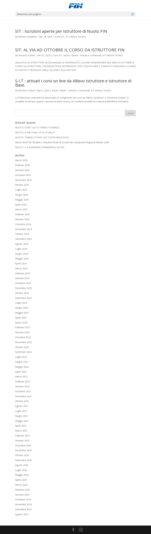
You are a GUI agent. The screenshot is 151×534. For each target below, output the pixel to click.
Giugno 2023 (21, 307)
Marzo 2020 (21, 484)
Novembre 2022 (23, 342)
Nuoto (66, 55)
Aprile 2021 (21, 425)
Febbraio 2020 (22, 489)
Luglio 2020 (21, 470)
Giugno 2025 (21, 194)
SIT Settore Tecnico (75, 36)
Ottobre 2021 (22, 401)
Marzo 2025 (21, 209)
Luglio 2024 (21, 248)
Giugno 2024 (21, 253)
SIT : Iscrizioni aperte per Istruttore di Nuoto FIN (61, 31)
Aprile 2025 (21, 204)
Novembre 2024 (23, 229)
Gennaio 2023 (22, 332)
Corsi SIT (59, 36)
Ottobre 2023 (22, 293)
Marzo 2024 (21, 268)
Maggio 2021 (22, 420)
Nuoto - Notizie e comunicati (86, 55)
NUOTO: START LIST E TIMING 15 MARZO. (37, 127)
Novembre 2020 (23, 450)
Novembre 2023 (23, 288)
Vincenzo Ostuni (26, 55)
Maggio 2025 (22, 199)
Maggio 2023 (22, 312)
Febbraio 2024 (22, 273)
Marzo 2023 (21, 322)
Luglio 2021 (21, 411)
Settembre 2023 (23, 297)
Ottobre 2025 (22, 184)
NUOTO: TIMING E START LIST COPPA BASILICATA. (42, 137)
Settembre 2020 (23, 460)
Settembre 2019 (23, 509)
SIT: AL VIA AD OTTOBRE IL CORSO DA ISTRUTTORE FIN (70, 50)
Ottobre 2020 (22, 455)
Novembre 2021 (23, 396)
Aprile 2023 (21, 317)
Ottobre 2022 (22, 347)
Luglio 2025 (21, 189)
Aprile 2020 (21, 479)
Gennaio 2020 (22, 494)
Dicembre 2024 (23, 224)
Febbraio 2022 (22, 381)
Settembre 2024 (23, 238)
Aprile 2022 (21, 371)
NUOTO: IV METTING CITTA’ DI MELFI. (35, 132)
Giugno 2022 (21, 361)
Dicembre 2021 (23, 391)
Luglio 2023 (21, 302)
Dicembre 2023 (23, 283)
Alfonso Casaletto (27, 36)
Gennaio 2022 (22, 386)
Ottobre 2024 (22, 233)
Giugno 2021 (21, 415)
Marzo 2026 (21, 160)
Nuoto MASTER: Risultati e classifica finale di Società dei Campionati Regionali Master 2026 (62, 142)
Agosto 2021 (21, 406)
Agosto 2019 (21, 514)
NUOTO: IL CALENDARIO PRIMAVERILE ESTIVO (39, 147)
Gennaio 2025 (22, 219)
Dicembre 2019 (23, 499)
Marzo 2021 (21, 430)
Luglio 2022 (21, 356)
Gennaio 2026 (22, 170)
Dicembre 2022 (23, 337)
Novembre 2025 (23, 180)
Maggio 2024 (22, 258)
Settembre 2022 (23, 351)
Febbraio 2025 (22, 214)
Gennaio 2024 (22, 278)
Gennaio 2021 (22, 440)
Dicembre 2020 (23, 445)
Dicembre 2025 (23, 175)
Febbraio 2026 (22, 165)
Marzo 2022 (21, 376)
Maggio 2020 (22, 474)
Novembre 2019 (23, 504)
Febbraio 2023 (22, 327)
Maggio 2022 (22, 366)
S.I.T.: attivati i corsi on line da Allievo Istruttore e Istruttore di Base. (73, 83)
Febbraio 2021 (22, 435)
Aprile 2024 (21, 263)
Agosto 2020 (21, 465)
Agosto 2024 (21, 243)
